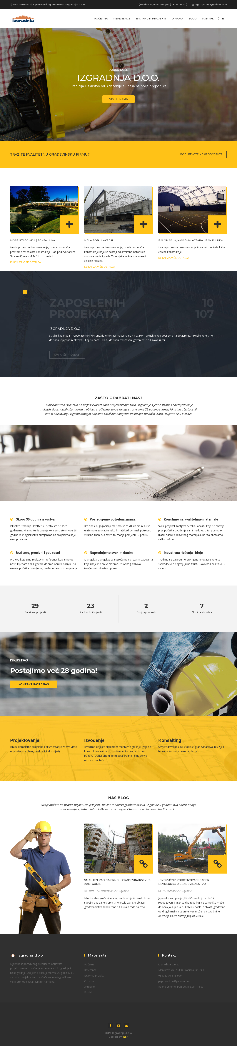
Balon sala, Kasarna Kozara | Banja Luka (190, 240)
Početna (101, 18)
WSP (125, 1036)
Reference (122, 18)
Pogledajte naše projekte (201, 154)
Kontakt (209, 18)
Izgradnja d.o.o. (65, 329)
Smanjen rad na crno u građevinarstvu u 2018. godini (117, 882)
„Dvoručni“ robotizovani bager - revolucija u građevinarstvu (184, 882)
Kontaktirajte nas (34, 684)
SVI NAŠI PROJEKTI (67, 354)
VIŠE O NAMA (118, 99)
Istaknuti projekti (151, 18)
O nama (177, 18)
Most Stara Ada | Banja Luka (32, 240)
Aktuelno (89, 986)
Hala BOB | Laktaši (98, 240)
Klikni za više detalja (25, 262)
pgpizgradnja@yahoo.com (211, 4)
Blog (193, 18)
